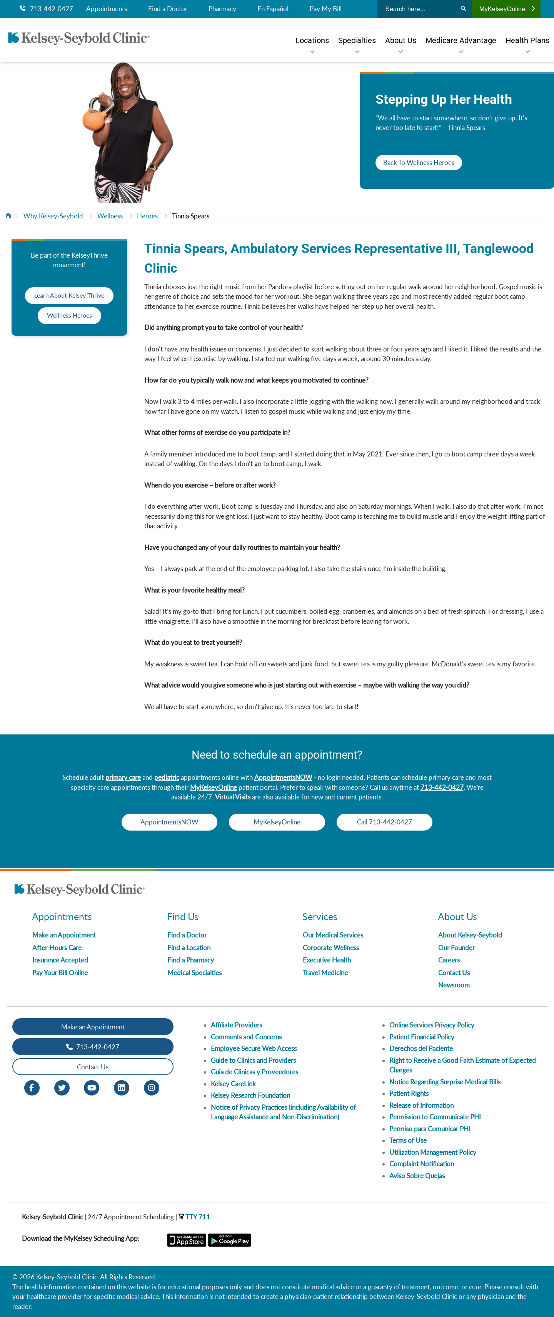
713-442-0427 (46, 9)
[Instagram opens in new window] (151, 1087)
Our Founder (456, 948)
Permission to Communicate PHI (435, 1117)
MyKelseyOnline (507, 8)
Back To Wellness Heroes (418, 162)
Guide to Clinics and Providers (253, 1060)
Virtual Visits (232, 797)
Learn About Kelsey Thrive (69, 295)
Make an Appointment (64, 935)
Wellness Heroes (69, 315)
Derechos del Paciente (421, 1048)
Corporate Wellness (331, 948)
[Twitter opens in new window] (62, 1087)
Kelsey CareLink (233, 1084)
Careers (449, 960)
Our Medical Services (333, 935)
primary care (123, 777)
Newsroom (454, 985)
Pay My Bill (326, 9)
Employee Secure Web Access (254, 1048)
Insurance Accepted (60, 960)
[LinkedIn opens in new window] (121, 1087)
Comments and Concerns (246, 1037)
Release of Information (421, 1105)
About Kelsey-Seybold (470, 935)
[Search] (463, 9)
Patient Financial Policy (421, 1037)
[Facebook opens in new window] (32, 1087)
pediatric (166, 777)
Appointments (106, 9)
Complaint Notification (421, 1164)
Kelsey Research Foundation (250, 1095)
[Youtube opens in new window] (91, 1087)
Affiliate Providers (236, 1025)
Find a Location (188, 948)
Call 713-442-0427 (388, 822)
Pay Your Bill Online (60, 973)
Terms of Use (408, 1140)
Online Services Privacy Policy (431, 1025)
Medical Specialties (194, 973)
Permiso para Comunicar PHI (430, 1129)
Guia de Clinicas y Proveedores (254, 1072)
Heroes (147, 216)
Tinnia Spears (190, 216)
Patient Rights (409, 1093)
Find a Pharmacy (190, 960)
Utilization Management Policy (432, 1152)
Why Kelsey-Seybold (53, 216)
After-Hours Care (57, 948)
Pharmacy (222, 9)
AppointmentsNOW (283, 777)
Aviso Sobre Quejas (417, 1176)
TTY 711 (194, 1217)
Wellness (110, 216)
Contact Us (454, 973)
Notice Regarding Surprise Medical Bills (445, 1082)
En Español (273, 9)
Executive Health (327, 960)
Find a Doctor (167, 9)
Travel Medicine (325, 973)
